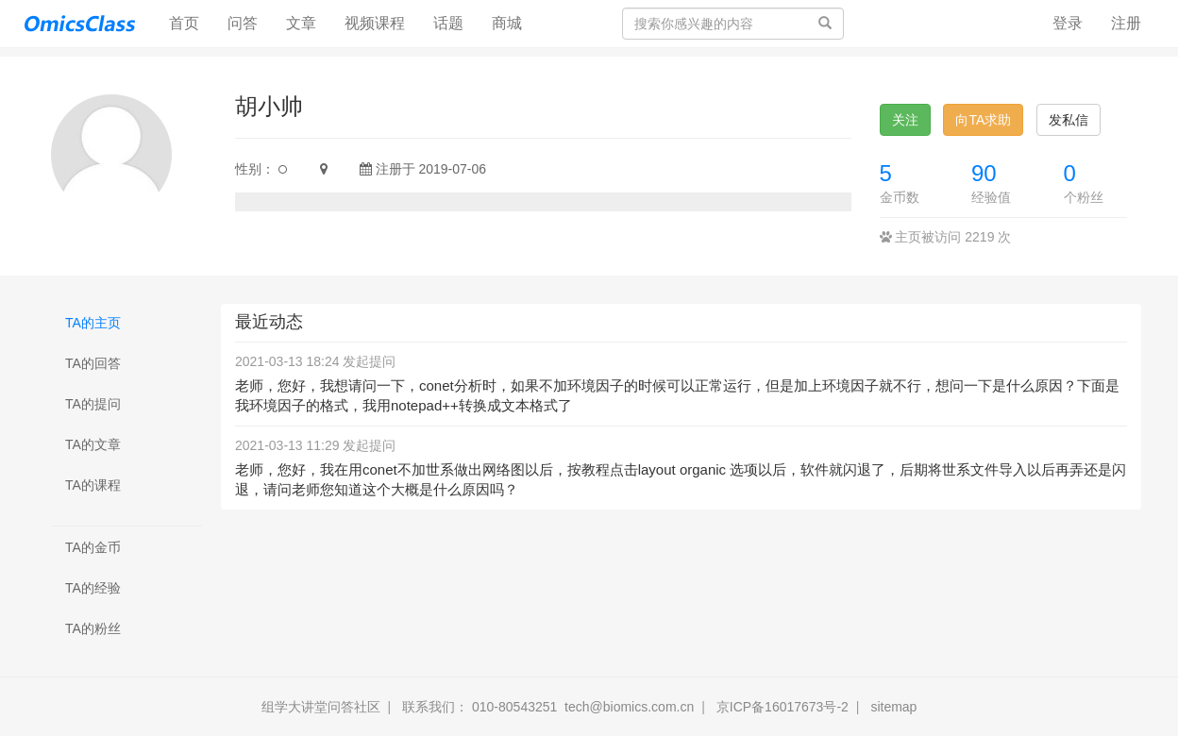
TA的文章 (93, 444)
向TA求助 (983, 119)
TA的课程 (93, 485)
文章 (301, 23)
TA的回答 (93, 363)
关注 (905, 119)
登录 (1067, 23)
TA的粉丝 (93, 628)
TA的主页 (93, 322)
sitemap (893, 706)
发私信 (1068, 119)
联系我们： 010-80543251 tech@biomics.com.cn (548, 706)
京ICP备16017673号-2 (782, 706)
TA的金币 (93, 547)
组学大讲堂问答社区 (320, 706)
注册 (1126, 23)
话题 (448, 23)
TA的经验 (93, 587)
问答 (242, 23)
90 (984, 173)
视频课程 (375, 23)
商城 (507, 23)
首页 (191, 22)
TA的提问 (93, 403)
